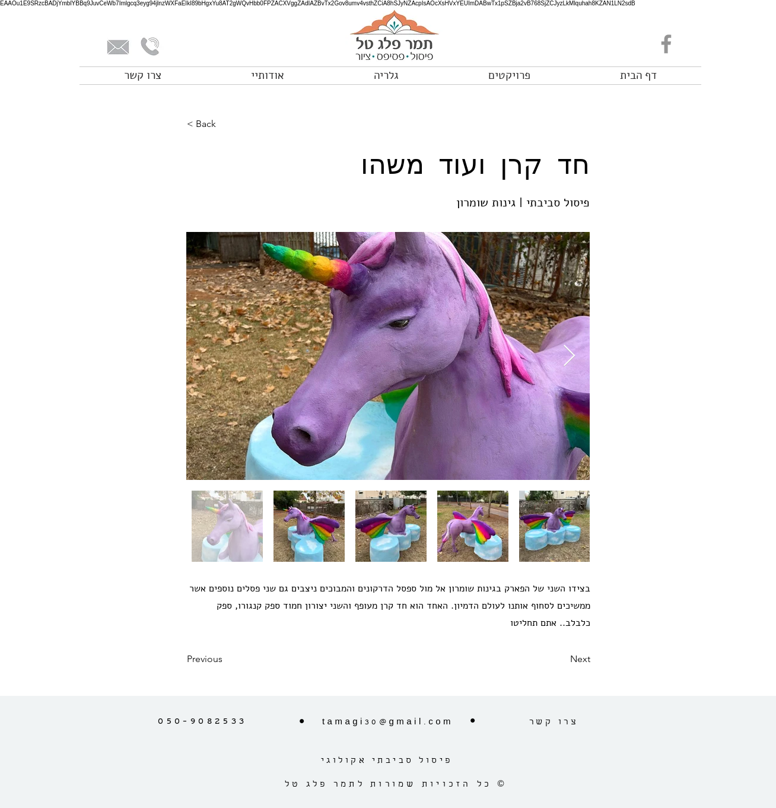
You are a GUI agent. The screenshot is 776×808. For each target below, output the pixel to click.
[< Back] (226, 124)
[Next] (560, 659)
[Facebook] (666, 43)
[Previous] (226, 659)
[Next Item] (569, 356)
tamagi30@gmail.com (387, 722)
